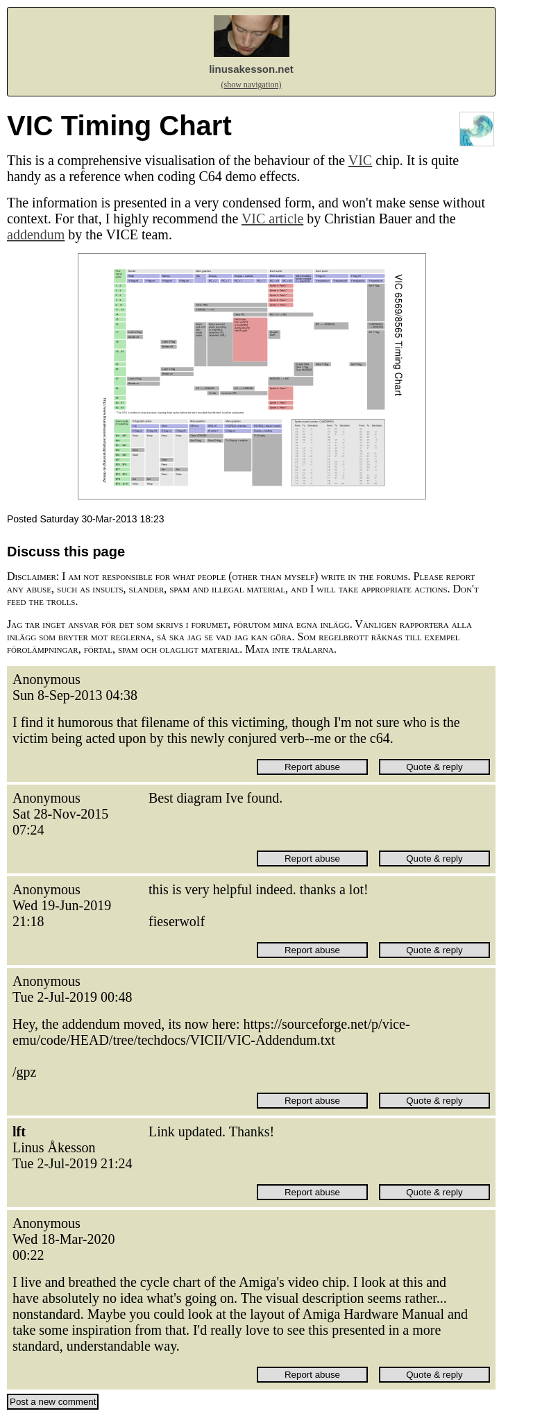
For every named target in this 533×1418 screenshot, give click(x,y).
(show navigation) (251, 84)
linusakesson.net (251, 69)
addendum (36, 234)
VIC (360, 160)
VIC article (272, 218)
